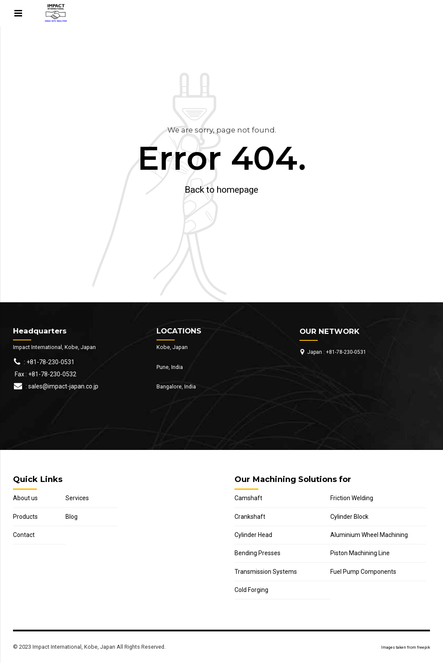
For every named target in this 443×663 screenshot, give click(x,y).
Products (25, 516)
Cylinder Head (253, 534)
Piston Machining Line (360, 553)
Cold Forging (251, 589)
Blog (71, 516)
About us (25, 498)
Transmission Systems (266, 571)
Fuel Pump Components (363, 571)
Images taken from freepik (405, 647)
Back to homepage (221, 189)
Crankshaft (250, 516)
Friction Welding (351, 498)
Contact (24, 534)
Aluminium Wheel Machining (369, 534)
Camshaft (248, 498)
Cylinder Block (349, 516)
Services (77, 498)
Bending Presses (257, 553)
